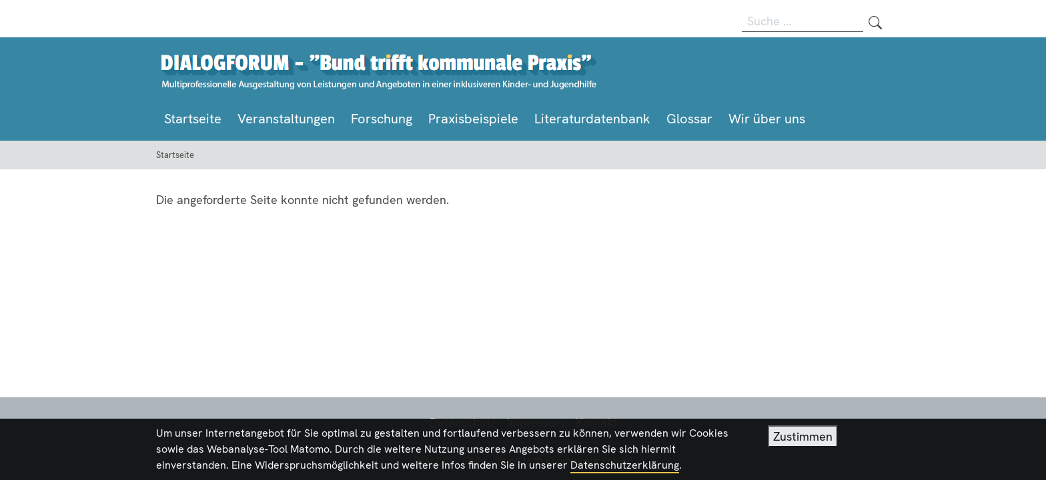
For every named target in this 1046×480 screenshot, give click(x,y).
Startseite (192, 118)
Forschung (381, 118)
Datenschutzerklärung (624, 468)
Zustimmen (803, 439)
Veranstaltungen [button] (286, 118)
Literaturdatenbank (592, 118)
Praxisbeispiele (473, 118)
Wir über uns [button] (766, 118)
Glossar (689, 118)
